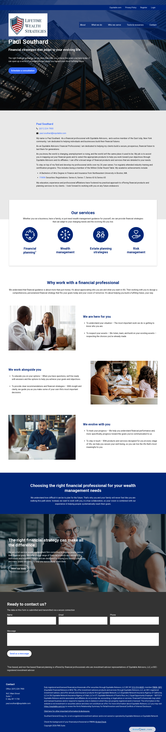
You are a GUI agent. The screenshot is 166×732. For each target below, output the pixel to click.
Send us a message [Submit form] (19, 653)
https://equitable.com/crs (54, 706)
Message (11, 631)
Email (61, 615)
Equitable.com (115, 3)
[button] (83, 20)
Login (153, 3)
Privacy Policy (130, 3)
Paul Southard (44, 124)
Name (9, 615)
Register (143, 3)
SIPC (160, 687)
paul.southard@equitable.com (53, 133)
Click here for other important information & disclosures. (67, 711)
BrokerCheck (101, 722)
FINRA (42, 177)
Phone (113, 615)
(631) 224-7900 (46, 128)
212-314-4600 (137, 687)
